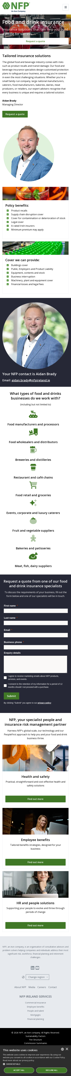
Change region (36, 977)
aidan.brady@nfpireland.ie (31, 380)
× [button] (67, 1049)
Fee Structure (35, 1039)
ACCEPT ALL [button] (19, 1070)
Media (31, 987)
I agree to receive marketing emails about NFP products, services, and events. (33, 677)
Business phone (13, 642)
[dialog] (35, 1060)
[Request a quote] (35, 41)
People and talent (35, 1010)
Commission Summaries (35, 1043)
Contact (52, 987)
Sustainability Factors (35, 1036)
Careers (41, 987)
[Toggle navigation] (66, 7)
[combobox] (62, 1049)
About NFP (20, 987)
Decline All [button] (51, 1070)
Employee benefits (35, 1006)
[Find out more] (35, 799)
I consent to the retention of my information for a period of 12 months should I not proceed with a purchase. (35, 685)
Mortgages (35, 1015)
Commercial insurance (35, 1002)
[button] (35, 1064)
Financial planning (35, 1019)
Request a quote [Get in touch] (15, 114)
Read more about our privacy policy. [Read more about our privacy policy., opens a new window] (19, 1060)
